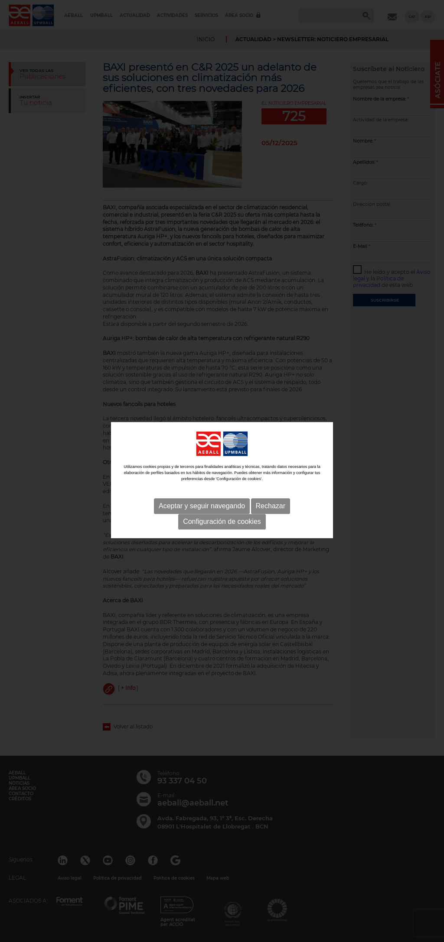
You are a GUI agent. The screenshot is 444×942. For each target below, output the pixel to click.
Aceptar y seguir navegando (202, 509)
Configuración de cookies (222, 525)
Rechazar (270, 509)
